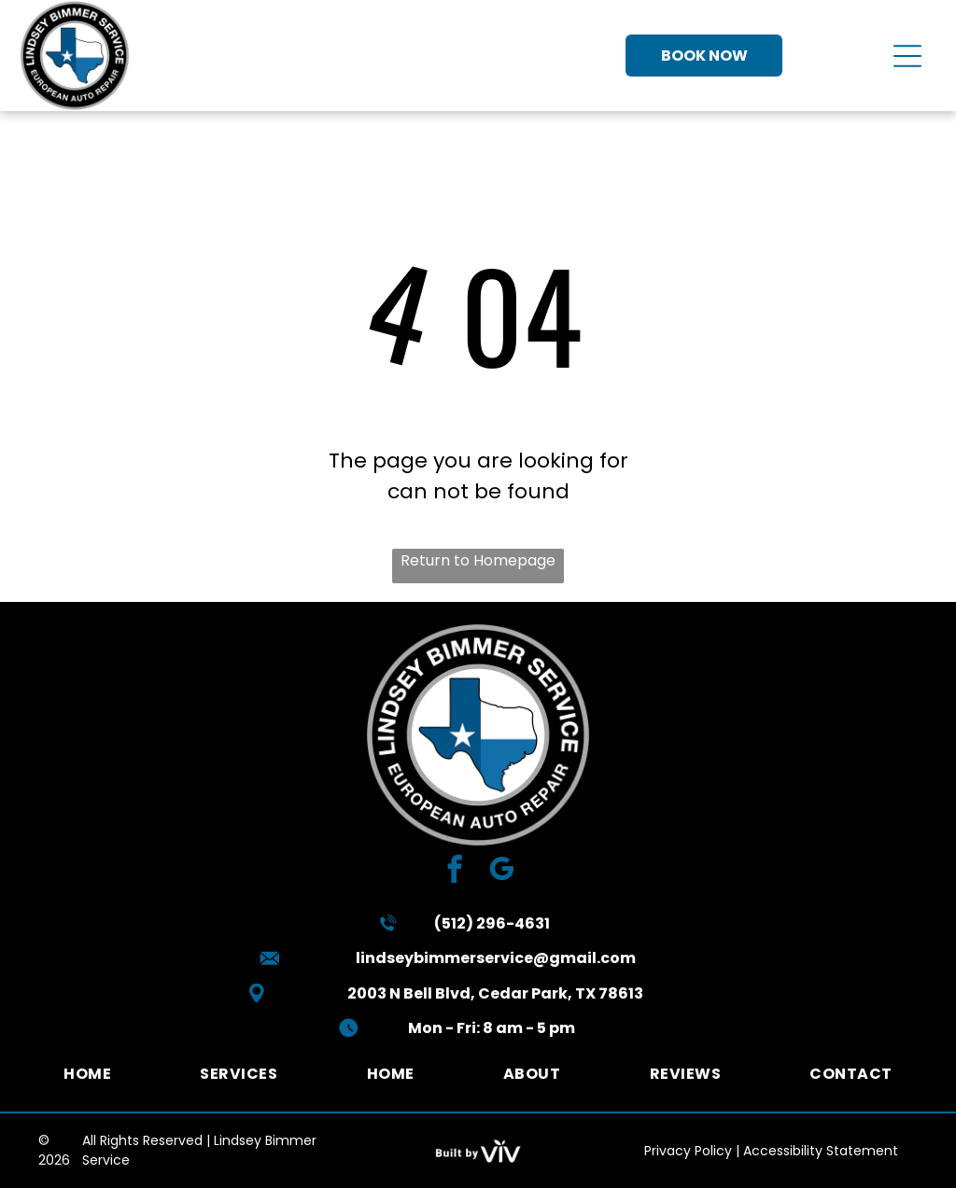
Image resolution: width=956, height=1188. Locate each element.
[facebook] (455, 871)
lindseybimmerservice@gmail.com (496, 958)
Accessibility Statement (820, 1150)
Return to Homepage (478, 560)
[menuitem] (87, 1073)
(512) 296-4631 (492, 923)
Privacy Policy (688, 1150)
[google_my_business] (502, 871)
